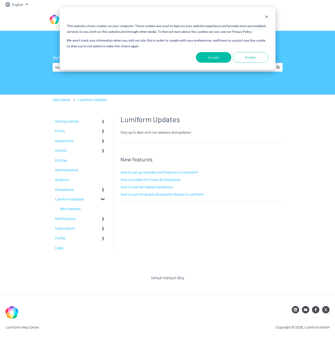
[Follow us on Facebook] (315, 309)
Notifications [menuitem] (65, 218)
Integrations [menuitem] (64, 189)
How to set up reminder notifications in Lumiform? (159, 172)
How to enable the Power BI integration (150, 179)
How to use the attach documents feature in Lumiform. (162, 194)
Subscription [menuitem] (65, 228)
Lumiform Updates (92, 99)
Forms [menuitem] (60, 131)
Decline (250, 57)
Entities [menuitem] (61, 160)
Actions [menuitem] (61, 150)
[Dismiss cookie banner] (266, 17)
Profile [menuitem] (60, 238)
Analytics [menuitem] (62, 179)
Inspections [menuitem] (64, 140)
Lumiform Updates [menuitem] (69, 199)
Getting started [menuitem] (66, 121)
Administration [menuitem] (66, 170)
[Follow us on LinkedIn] (295, 309)
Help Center (61, 99)
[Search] (278, 67)
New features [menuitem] (70, 208)
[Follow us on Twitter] (325, 309)
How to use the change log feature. (146, 187)
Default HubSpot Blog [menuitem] (167, 278)
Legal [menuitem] (59, 247)
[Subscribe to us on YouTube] (305, 309)
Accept (213, 57)
